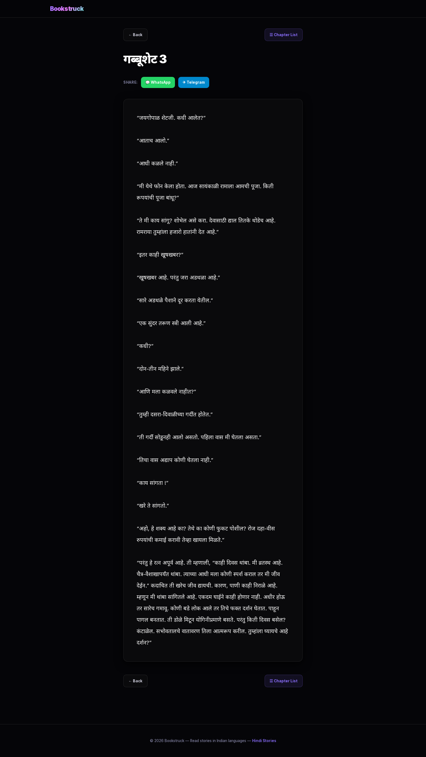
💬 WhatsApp (158, 82)
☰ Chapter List (283, 35)
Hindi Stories (264, 741)
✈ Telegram (194, 82)
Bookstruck (67, 8)
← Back (136, 35)
